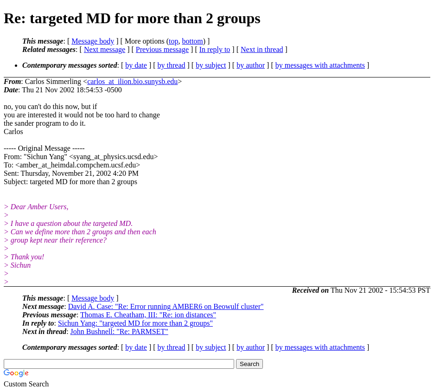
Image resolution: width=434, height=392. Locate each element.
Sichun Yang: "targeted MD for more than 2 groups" (135, 323)
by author (250, 65)
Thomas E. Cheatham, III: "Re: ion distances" (148, 315)
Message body (92, 41)
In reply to (214, 49)
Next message (104, 49)
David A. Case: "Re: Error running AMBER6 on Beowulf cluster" (166, 306)
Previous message (162, 49)
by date (136, 65)
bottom (192, 41)
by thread (171, 65)
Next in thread (262, 49)
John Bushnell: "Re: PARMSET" (119, 331)
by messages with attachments (320, 65)
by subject (211, 65)
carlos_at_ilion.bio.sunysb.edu (132, 81)
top (173, 41)
